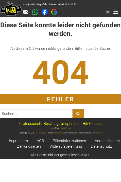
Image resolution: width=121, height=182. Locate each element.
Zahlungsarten (29, 146)
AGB (40, 141)
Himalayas (59, 133)
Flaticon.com (65, 128)
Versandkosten (107, 141)
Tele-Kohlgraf (40, 133)
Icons (52, 128)
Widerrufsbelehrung (66, 146)
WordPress (96, 133)
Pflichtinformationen (69, 141)
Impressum (18, 141)
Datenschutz (101, 146)
